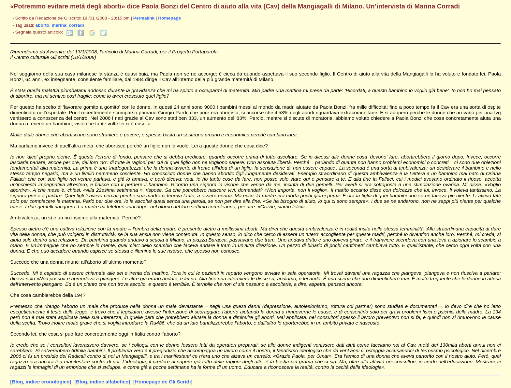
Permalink (143, 18)
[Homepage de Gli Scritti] (162, 381)
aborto (43, 25)
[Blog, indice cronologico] (40, 381)
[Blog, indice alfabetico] (102, 381)
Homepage (169, 18)
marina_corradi (68, 25)
